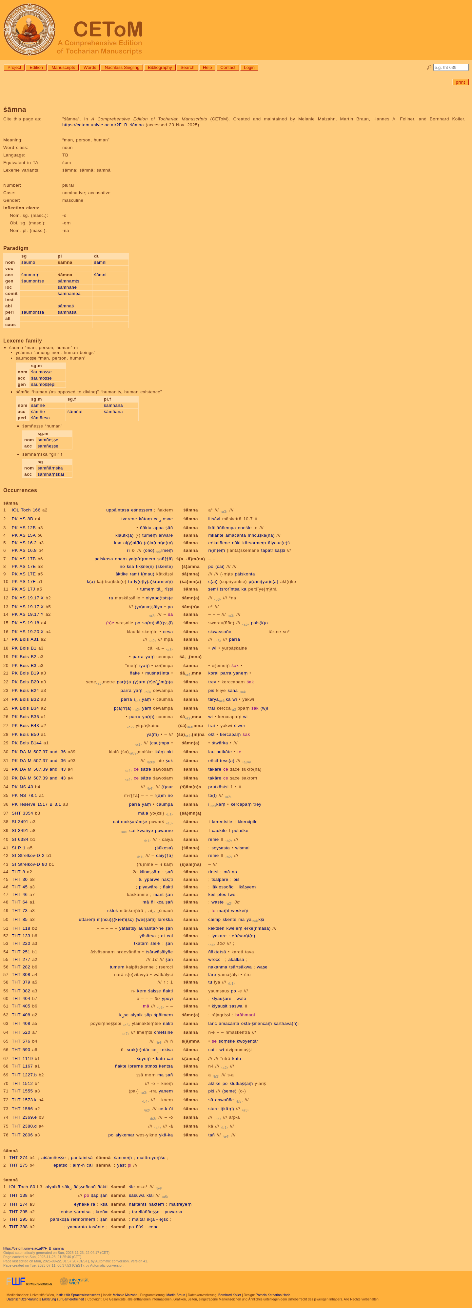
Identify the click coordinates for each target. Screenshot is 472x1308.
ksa (117, 542)
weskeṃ (239, 910)
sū (210, 1099)
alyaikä (53, 1186)
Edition (36, 67)
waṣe (262, 967)
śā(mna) (191, 573)
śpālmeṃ (163, 1014)
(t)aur (167, 786)
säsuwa (137, 1195)
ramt (134, 573)
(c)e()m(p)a (160, 681)
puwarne (164, 830)
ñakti (168, 886)
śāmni (100, 262)
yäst (121, 1165)
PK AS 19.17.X (28, 597)
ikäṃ (160, 751)
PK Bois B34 (25, 708)
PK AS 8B (22, 518)
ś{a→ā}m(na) (190, 558)
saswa (236, 1006)
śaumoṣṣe (41, 371)
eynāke (81, 1204)
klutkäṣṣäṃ (241, 1083)
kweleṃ (234, 928)
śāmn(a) (191, 597)
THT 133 (21, 935)
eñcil (213, 760)
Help (207, 67)
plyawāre (148, 886)
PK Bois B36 (25, 716)
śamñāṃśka (50, 468)
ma (160, 1074)
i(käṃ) (227, 1108)
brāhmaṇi (245, 1014)
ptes (221, 894)
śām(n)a (191, 606)
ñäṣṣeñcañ (84, 1186)
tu (130, 581)
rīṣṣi (169, 589)
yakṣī (255, 919)
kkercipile (248, 821)
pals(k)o (259, 622)
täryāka (219, 699)
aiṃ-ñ (79, 1165)
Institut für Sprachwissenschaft (78, 1295)
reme (213, 839)
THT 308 (21, 974)
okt (211, 734)
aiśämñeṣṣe (53, 1157)
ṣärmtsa (82, 1211)
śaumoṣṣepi (43, 384)
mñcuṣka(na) (261, 535)
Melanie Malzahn (125, 1295)
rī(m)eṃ (216, 550)
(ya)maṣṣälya (148, 606)
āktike (121, 573)
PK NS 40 (22, 786)
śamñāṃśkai (51, 474)
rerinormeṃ (83, 1219)
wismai (242, 847)
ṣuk (169, 760)
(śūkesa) (164, 847)
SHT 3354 (22, 813)
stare (213, 1108)
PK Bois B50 (25, 734)
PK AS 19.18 (25, 622)
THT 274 (18, 1157)
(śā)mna (190, 725)
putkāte (224, 751)
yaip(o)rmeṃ (142, 558)
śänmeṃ (123, 1157)
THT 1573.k (24, 1099)
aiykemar (124, 1134)
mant (158, 894)
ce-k (162, 1108)
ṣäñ (169, 527)
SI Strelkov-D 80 (29, 864)
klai (150, 1195)
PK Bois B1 (24, 648)
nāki (236, 542)
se (214, 1041)
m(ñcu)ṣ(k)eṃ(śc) (115, 919)
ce (157, 518)
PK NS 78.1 (24, 795)
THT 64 (20, 902)
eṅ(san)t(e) (243, 935)
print (460, 82)
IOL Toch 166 (26, 510)
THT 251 (21, 951)
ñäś (140, 1226)
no (122, 566)
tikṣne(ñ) (145, 566)
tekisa (167, 1049)
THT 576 (21, 1041)
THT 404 (21, 998)
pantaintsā (82, 1157)
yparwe (152, 879)
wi (234, 699)
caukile (219, 830)
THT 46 (20, 894)
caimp (214, 919)
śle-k (155, 943)
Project (14, 67)
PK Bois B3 (24, 665)
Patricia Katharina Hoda (273, 1295)
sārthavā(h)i (286, 1023)
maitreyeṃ (180, 1204)
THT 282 (21, 967)
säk (67, 1186)
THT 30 (20, 879)
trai (211, 708)
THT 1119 (22, 1058)
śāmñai (75, 411)
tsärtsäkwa (240, 967)
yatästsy (128, 928)
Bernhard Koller (229, 1295)
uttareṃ (87, 919)
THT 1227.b (24, 1074)
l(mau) (147, 573)
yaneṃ (240, 673)
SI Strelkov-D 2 (28, 855)
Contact (227, 67)
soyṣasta (220, 847)
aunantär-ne (151, 928)
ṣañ (169, 871)
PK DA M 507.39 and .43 (39, 769)
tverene (129, 518)
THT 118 (21, 928)
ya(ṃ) (148, 716)
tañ (211, 1134)
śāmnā (103, 1157)
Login (249, 67)
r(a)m (160, 795)
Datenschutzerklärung (22, 1299)
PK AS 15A (24, 535)
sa (170, 614)
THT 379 (21, 982)
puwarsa (173, 1211)
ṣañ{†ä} (165, 558)
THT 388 (18, 1226)
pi (129, 1165)
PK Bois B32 (25, 699)
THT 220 (21, 943)
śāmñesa (40, 417)
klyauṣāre (221, 998)
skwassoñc (219, 631)
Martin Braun (176, 1295)
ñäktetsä (217, 951)
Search (187, 67)
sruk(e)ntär (138, 1049)
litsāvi (214, 518)
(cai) (220, 566)
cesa (168, 631)
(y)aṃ (139, 681)
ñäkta (145, 527)
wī (214, 648)
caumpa (164, 804)
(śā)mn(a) (190, 581)
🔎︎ (429, 67)
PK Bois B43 (25, 725)
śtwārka (220, 742)
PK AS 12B (24, 527)
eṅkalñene (219, 542)
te (239, 751)
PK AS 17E (24, 566)
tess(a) (227, 760)
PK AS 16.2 (24, 542)
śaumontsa (32, 312)
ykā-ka (166, 1134)
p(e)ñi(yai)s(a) (263, 581)
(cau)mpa (159, 742)
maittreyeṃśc (151, 1157)
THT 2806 (22, 1134)
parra (234, 639)
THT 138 (18, 1195)
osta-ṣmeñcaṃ (256, 1023)
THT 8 (18, 871)
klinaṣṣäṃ (150, 871)
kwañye (145, 830)
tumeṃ (149, 535)
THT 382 (21, 990)
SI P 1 (19, 847)
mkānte (216, 535)
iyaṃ (144, 665)
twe (231, 894)
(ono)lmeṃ (158, 550)
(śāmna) (191, 847)
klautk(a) (124, 535)
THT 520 (21, 1032)
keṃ (142, 990)
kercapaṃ (230, 734)
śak (235, 665)
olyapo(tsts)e (159, 597)
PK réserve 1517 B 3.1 (36, 804)
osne (168, 518)
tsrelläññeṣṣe (146, 1211)
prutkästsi (218, 786)
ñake (135, 673)
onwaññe (224, 1099)
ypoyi (167, 998)
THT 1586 (22, 1108)
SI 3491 (20, 821)
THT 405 (21, 1006)
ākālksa (236, 959)
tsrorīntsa (230, 589)
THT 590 (21, 1049)
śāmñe (38, 405)
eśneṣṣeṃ (141, 510)
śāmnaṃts (68, 281)
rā (93, 1204)
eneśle (245, 527)
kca (160, 902)
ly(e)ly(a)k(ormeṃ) (153, 581)
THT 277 (21, 959)
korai (213, 673)
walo (241, 998)
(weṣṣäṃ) (146, 919)
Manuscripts (63, 67)
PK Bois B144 (27, 742)
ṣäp (148, 1014)
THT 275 (18, 1165)
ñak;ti (167, 879)
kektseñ (216, 928)
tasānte (96, 1226)
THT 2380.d (24, 1126)
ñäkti (103, 1186)
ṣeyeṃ (144, 1058)
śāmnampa (69, 293)
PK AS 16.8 (24, 550)
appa (158, 527)
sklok (112, 910)
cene (153, 1226)
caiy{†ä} (164, 855)
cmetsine (163, 1032)
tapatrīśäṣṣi (273, 550)
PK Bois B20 (25, 681)
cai (116, 821)
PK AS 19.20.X (28, 631)
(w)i (264, 708)
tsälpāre (219, 879)
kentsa (166, 1066)
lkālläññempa (222, 527)
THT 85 (20, 919)
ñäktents (138, 1204)
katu (160, 1058)
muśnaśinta (157, 673)
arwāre (166, 535)
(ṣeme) (229, 1091)
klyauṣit (219, 1006)
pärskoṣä (59, 1219)
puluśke (240, 830)
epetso (60, 1165)
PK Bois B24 (25, 690)
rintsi (213, 871)
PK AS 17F (24, 581)
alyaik (136, 1014)
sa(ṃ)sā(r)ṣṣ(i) (157, 622)
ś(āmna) (191, 1058)
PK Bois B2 (24, 656)
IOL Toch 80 (22, 1186)
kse (124, 1014)
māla (143, 813)
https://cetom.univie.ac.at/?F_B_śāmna (103, 124)
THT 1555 (22, 1091)
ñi (152, 902)
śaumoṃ (30, 274)
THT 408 (21, 1014)
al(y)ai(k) (132, 542)
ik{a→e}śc (157, 1219)
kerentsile (222, 821)
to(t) (212, 795)
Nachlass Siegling (122, 67)
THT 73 (20, 910)
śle (132, 1186)
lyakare (218, 935)
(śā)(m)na (191, 734)
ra (111, 597)
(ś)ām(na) (190, 864)
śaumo (28, 262)
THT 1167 (22, 1066)
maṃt (223, 910)
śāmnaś (66, 305)
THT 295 (18, 1211)
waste (217, 902)
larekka (165, 919)
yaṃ (150, 656)
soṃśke (227, 1041)
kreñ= (102, 1211)
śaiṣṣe (154, 990)
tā (160, 589)
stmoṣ (151, 1066)
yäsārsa (147, 935)
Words (90, 67)
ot (163, 935)
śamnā (118, 1186)
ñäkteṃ (156, 1204)
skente (229, 919)
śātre (146, 769)
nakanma (217, 967)
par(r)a (124, 681)
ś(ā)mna (191, 1041)
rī (128, 550)
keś (211, 894)
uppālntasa (117, 510)
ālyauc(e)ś (279, 542)
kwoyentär (247, 1041)
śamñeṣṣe (48, 439)
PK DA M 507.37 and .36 (39, 751)
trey (212, 681)
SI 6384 (20, 839)
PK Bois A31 (25, 639)
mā (227, 871)
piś (211, 690)
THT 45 (20, 886)
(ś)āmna (191, 566)
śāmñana (113, 405)
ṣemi (213, 589)
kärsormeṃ (254, 542)
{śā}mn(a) (191, 813)
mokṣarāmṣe (134, 821)
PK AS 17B (24, 558)
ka (244, 589)
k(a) (91, 581)
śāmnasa (67, 312)
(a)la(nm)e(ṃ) (158, 542)
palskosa (103, 558)
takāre (214, 769)
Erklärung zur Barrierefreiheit (63, 1299)
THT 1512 (22, 1083)
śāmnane (67, 287)
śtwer (239, 725)
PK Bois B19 (25, 673)
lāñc (212, 1023)
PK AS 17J (23, 589)
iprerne (135, 1066)
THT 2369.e (24, 1117)
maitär (138, 1219)
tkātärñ (141, 943)
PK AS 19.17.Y (28, 614)
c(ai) (212, 581)
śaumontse (32, 281)
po (210, 566)
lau (211, 751)
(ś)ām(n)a (190, 786)
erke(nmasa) (257, 928)
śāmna (190, 510)
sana (233, 690)
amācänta (236, 535)
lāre (212, 974)
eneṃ (121, 558)
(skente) (164, 566)
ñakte (121, 1066)
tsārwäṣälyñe (159, 951)
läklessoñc (222, 886)
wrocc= (215, 959)
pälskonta (245, 573)
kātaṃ (145, 518)
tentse (65, 1211)
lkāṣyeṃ (247, 886)
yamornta (77, 1226)
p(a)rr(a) (122, 708)
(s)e (110, 622)
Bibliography (160, 67)
